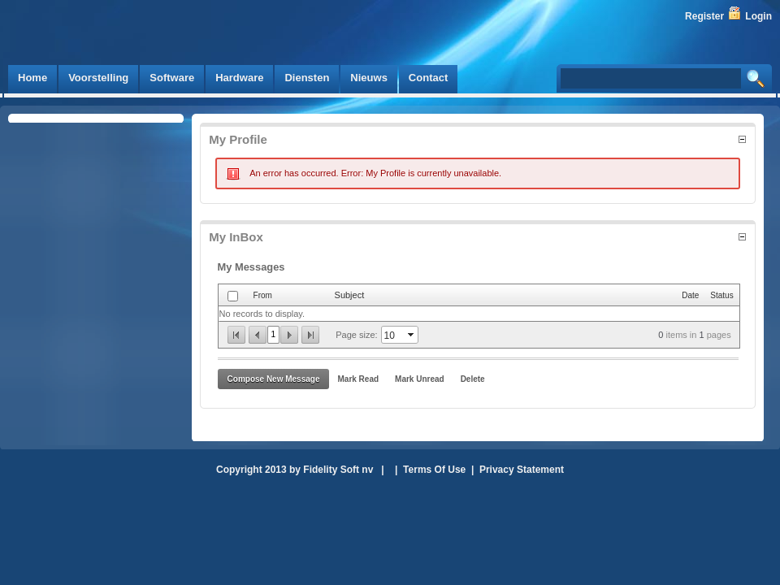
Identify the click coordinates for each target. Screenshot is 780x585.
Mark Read (358, 379)
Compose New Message (274, 379)
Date (690, 295)
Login (758, 16)
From (263, 295)
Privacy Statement (521, 469)
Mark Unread (419, 379)
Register (704, 16)
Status (721, 295)
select (411, 335)
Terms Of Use (434, 469)
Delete (473, 379)
